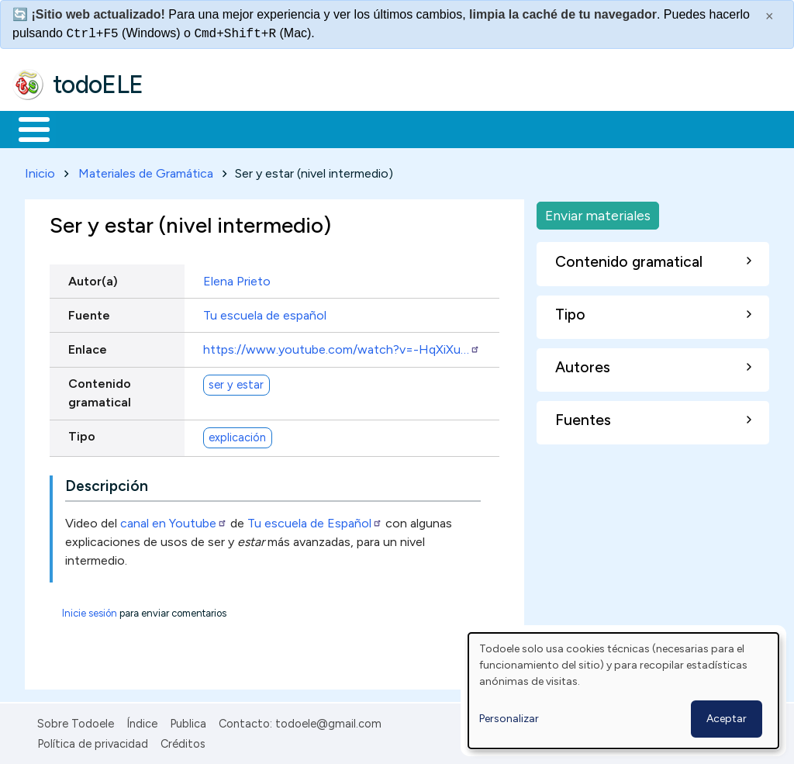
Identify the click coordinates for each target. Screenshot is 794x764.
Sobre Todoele (75, 721)
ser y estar (236, 382)
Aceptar (726, 718)
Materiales (87, 128)
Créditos (183, 741)
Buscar (637, 128)
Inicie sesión (89, 610)
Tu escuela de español (264, 312)
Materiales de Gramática (145, 170)
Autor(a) (93, 278)
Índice (141, 721)
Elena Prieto (237, 278)
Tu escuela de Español (314, 520)
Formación (187, 128)
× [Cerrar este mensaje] (769, 16)
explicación (237, 434)
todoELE (98, 84)
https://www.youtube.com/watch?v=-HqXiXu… (341, 346)
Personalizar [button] (509, 718)
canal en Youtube (173, 520)
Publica (188, 721)
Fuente (89, 312)
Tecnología (464, 128)
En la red (366, 128)
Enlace (87, 346)
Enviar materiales (598, 212)
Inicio (26, 128)
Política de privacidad (92, 741)
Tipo (81, 434)
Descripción (106, 483)
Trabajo (279, 128)
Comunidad (567, 128)
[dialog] (623, 690)
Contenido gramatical (99, 389)
